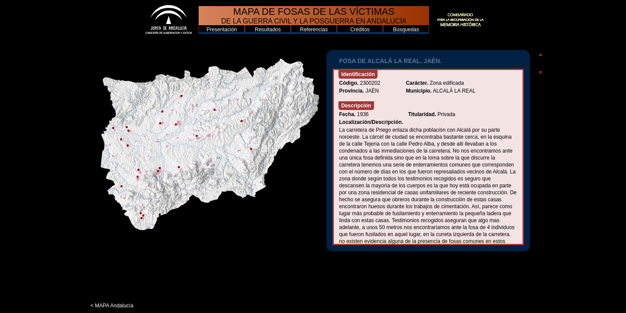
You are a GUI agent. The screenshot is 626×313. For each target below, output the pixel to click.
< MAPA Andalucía (111, 306)
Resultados (268, 30)
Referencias (314, 30)
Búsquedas (406, 30)
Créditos (360, 30)
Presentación (221, 30)
